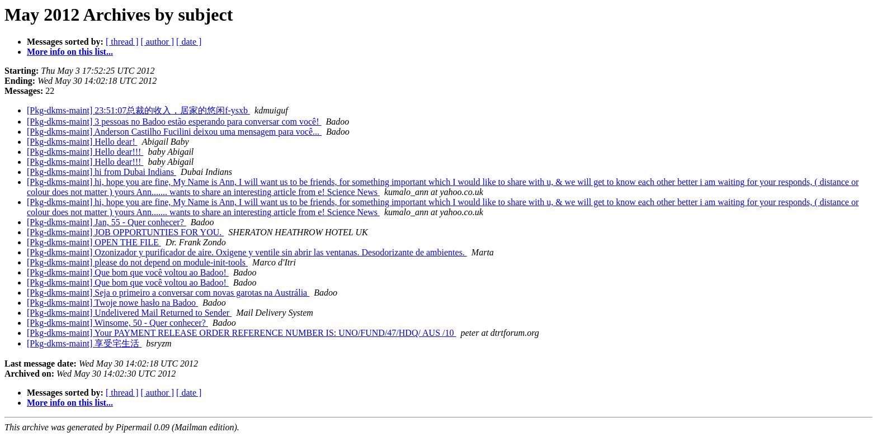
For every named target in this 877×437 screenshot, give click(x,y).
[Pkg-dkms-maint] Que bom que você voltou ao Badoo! (128, 272)
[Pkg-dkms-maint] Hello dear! (82, 141)
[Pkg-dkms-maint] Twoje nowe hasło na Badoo (112, 302)
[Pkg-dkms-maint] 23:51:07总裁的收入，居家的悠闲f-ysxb (138, 110)
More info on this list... (70, 51)
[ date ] (188, 41)
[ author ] (158, 41)
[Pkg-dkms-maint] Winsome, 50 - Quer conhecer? (117, 322)
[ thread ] (122, 41)
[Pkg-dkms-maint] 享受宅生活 (84, 343)
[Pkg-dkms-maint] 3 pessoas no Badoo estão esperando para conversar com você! (174, 121)
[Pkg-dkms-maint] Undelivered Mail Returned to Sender (129, 312)
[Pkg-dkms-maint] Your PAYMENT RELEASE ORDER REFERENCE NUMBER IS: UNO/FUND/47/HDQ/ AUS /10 (241, 333)
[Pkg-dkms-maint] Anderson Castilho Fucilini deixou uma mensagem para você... (174, 131)
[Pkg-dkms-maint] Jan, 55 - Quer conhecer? (106, 222)
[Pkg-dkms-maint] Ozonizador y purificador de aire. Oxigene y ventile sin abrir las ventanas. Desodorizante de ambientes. (247, 252)
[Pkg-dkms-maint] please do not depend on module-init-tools (137, 262)
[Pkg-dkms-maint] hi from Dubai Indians (101, 172)
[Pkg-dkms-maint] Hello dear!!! (85, 151)
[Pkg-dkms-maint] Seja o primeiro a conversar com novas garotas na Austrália (168, 292)
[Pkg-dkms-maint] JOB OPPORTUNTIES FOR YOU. (125, 232)
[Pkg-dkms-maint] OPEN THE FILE (94, 242)
